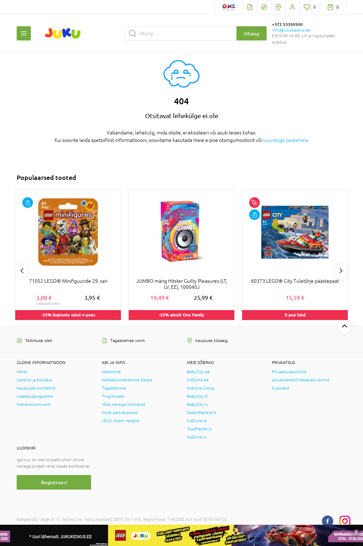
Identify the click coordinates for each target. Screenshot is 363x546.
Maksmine (111, 371)
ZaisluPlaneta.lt (201, 412)
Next (341, 271)
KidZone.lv (197, 437)
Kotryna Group (200, 388)
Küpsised (280, 388)
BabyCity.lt (197, 396)
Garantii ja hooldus (34, 379)
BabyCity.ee (198, 371)
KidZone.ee (198, 379)
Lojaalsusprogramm (35, 396)
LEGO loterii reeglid (120, 420)
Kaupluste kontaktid (36, 388)
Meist (22, 371)
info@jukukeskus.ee (291, 30)
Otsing (251, 34)
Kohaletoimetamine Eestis (127, 379)
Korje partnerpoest (120, 412)
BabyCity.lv (197, 404)
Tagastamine (114, 388)
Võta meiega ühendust (123, 404)
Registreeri (54, 482)
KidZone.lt (197, 420)
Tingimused (113, 396)
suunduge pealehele (285, 140)
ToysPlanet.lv (199, 428)
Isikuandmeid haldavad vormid (300, 379)
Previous (22, 271)
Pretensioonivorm (34, 404)
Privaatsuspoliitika (289, 371)
